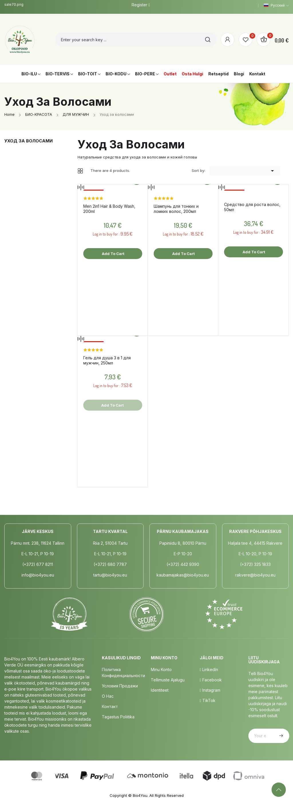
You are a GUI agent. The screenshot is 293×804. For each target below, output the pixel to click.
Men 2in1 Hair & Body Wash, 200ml (109, 209)
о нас (108, 696)
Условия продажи (120, 685)
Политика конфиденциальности (123, 672)
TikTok (207, 700)
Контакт (110, 706)
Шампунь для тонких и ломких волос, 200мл (176, 209)
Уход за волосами (28, 141)
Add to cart (112, 253)
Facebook (211, 679)
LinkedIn (209, 669)
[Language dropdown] (276, 5)
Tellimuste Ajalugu (168, 679)
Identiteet (160, 690)
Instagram (210, 690)
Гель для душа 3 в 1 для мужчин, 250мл (107, 360)
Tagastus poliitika (118, 716)
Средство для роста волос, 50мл (252, 207)
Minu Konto (161, 669)
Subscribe (280, 736)
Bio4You (140, 795)
